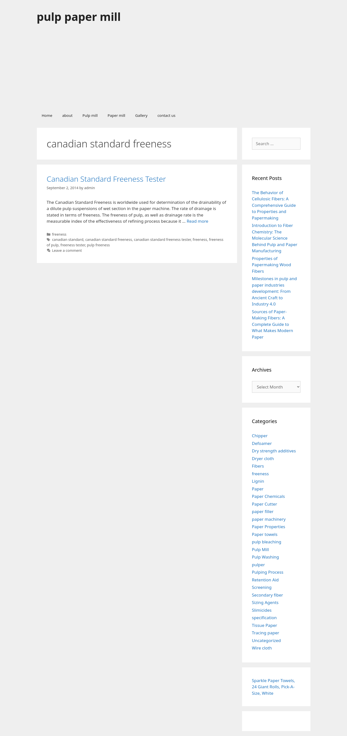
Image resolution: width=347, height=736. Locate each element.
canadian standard (67, 239)
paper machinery (269, 519)
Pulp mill (90, 115)
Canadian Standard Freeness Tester (106, 179)
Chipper (260, 435)
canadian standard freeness (108, 239)
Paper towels (265, 534)
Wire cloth (262, 648)
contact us (166, 115)
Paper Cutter (264, 504)
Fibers (258, 466)
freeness (59, 234)
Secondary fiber (267, 595)
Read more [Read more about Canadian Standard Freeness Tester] (197, 221)
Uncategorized (266, 640)
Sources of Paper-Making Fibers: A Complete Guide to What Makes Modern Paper (272, 324)
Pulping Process (268, 572)
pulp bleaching (266, 542)
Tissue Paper (264, 625)
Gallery (141, 115)
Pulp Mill (260, 549)
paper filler (263, 511)
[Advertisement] (173, 70)
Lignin (258, 481)
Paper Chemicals (268, 496)
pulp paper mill (79, 16)
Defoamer (262, 443)
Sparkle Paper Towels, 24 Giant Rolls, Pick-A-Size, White (273, 687)
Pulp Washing (265, 557)
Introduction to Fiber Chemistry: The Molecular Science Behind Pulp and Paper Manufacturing (274, 238)
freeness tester (72, 245)
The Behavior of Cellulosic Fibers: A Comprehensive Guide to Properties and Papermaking (274, 205)
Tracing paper (265, 633)
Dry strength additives (274, 451)
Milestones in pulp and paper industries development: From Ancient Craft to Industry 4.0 (274, 291)
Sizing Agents (265, 602)
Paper (258, 489)
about (67, 115)
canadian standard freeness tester (162, 239)
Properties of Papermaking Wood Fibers (271, 265)
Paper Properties (268, 526)
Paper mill (116, 115)
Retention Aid (265, 580)
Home (47, 115)
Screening (262, 587)
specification (264, 617)
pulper (258, 564)
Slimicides (262, 610)
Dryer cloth (263, 458)
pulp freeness (98, 245)
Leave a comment (67, 250)
